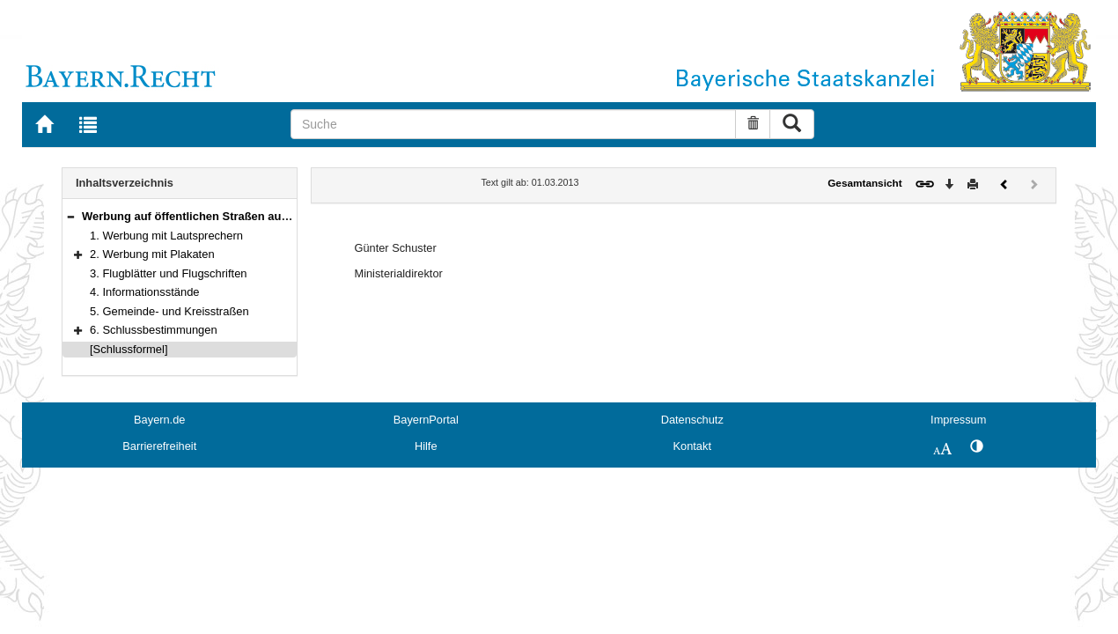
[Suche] (513, 124)
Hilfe (426, 446)
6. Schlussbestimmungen (153, 329)
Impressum (958, 419)
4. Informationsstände (145, 292)
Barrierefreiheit (159, 446)
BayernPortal (426, 419)
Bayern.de (159, 419)
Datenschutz (692, 419)
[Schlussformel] (129, 349)
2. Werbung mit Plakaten (152, 254)
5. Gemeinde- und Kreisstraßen (169, 311)
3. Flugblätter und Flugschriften (168, 273)
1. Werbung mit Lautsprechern (166, 235)
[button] (70, 216)
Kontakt (692, 446)
